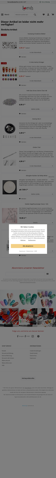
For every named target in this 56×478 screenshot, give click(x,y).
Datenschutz (29, 251)
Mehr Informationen (39, 238)
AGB (35, 251)
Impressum (22, 251)
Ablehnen (23, 240)
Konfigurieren (32, 240)
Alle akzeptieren (28, 246)
